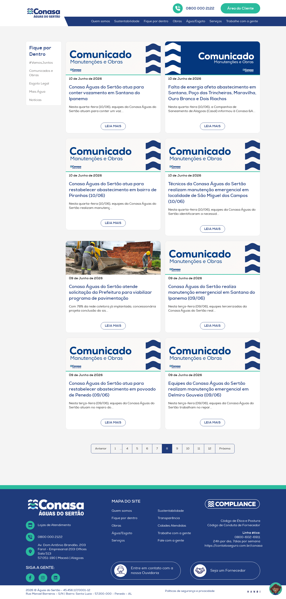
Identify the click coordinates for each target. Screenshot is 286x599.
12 (209, 448)
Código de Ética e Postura (240, 521)
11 (199, 448)
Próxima (224, 448)
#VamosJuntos (41, 63)
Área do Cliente (240, 8)
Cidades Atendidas (172, 526)
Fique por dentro (156, 21)
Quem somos (100, 21)
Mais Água (37, 92)
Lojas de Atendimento (54, 525)
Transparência (169, 518)
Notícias (35, 100)
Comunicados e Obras (41, 73)
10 (187, 448)
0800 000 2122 (200, 8)
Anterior (100, 448)
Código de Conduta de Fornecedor (233, 525)
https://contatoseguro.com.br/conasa (233, 546)
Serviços (216, 21)
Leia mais (113, 126)
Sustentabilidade (126, 21)
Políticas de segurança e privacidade (189, 591)
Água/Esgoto (195, 21)
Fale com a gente (171, 540)
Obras (177, 21)
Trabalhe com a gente (242, 21)
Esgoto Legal (39, 83)
